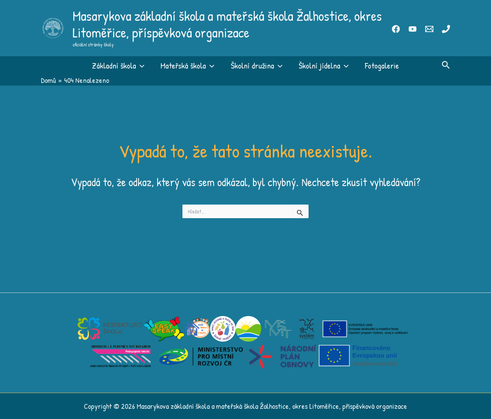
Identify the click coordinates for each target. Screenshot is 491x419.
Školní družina (256, 65)
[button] (140, 65)
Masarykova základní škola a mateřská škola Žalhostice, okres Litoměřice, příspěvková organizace (227, 24)
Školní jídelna (323, 65)
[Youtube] (412, 29)
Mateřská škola (187, 65)
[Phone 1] (446, 29)
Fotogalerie (382, 65)
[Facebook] (396, 29)
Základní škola (118, 65)
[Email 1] (429, 29)
